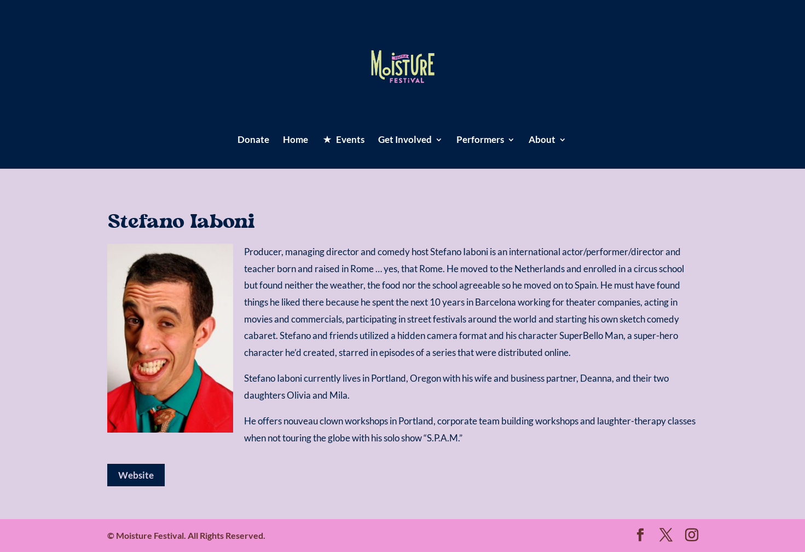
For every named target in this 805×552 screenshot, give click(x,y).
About (542, 140)
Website (136, 475)
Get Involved (405, 140)
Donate (253, 140)
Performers (480, 140)
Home (295, 140)
